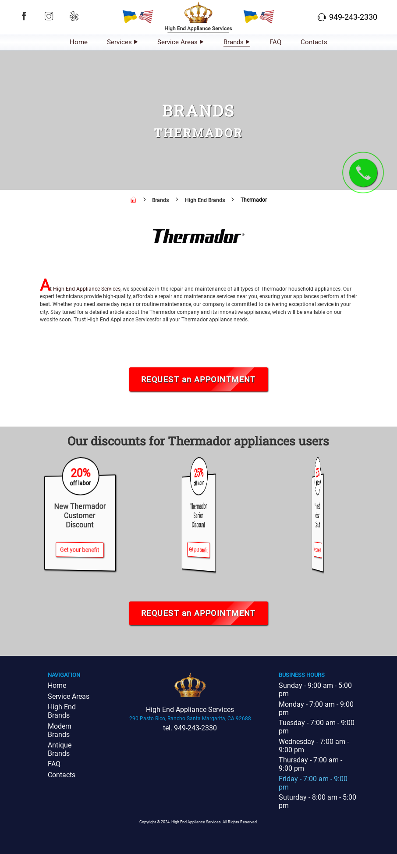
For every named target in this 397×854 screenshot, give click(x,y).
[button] (24, 16)
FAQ (275, 42)
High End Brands (62, 711)
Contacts (314, 42)
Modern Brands (59, 730)
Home (79, 42)
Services (119, 42)
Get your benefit (79, 550)
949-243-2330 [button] (347, 16)
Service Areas (177, 42)
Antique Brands (59, 749)
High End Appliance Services (87, 289)
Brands (233, 42)
